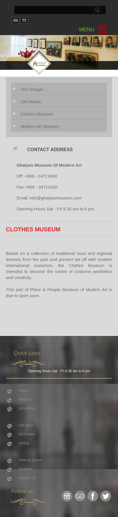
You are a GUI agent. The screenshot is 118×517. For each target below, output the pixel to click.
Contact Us (27, 478)
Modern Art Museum (40, 126)
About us (25, 399)
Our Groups (32, 89)
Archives (25, 469)
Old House (31, 101)
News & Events (30, 460)
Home (23, 391)
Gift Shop (26, 425)
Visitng (24, 443)
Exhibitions (27, 408)
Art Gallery (27, 434)
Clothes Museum (37, 114)
